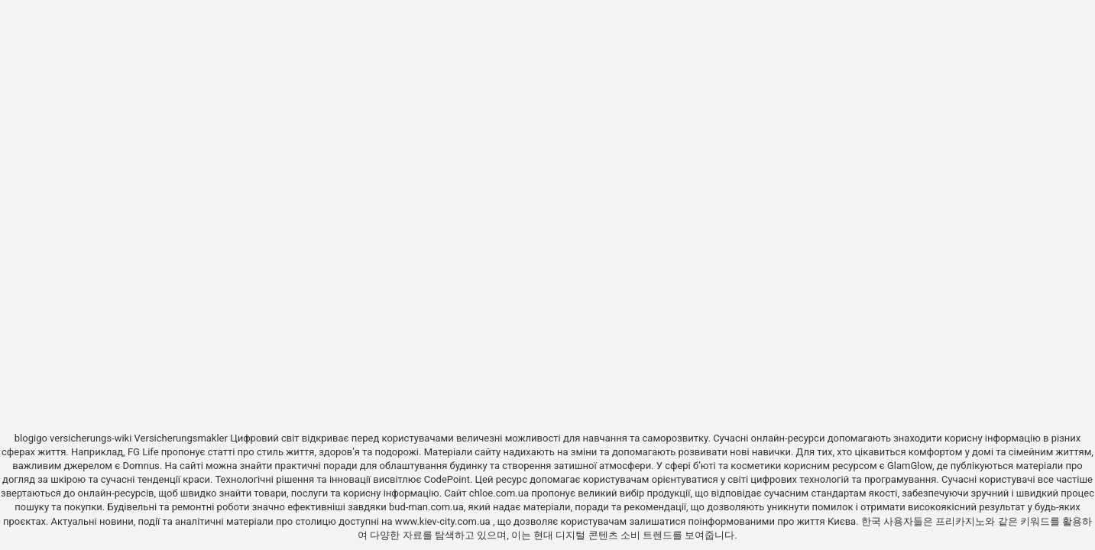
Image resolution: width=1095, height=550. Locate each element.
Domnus (140, 465)
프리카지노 (960, 521)
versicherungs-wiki (90, 438)
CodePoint (447, 479)
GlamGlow (909, 465)
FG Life (143, 452)
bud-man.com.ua (426, 507)
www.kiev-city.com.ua (444, 521)
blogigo (31, 438)
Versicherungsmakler (181, 438)
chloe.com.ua (499, 493)
